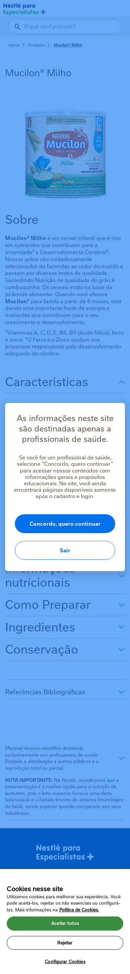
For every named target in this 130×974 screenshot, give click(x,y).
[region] (65, 921)
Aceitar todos (65, 923)
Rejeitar (64, 943)
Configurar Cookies (65, 962)
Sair (65, 550)
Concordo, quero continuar (65, 523)
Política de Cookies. (79, 910)
